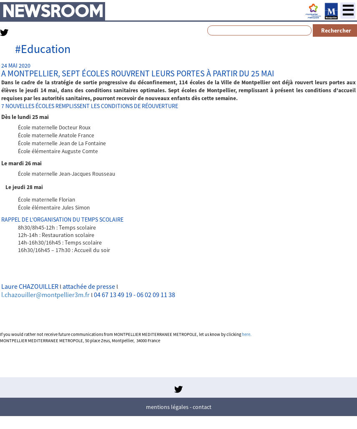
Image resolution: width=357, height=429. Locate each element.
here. (246, 334)
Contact (202, 407)
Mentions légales (167, 407)
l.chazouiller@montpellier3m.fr (45, 294)
